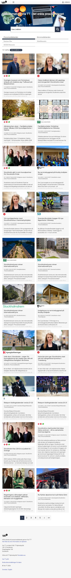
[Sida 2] (26, 518)
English (10, 569)
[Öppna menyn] (14, 2)
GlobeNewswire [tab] (41, 41)
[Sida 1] (22, 518)
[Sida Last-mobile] (49, 518)
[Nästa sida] (44, 518)
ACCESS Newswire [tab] (9, 45)
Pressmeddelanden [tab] (11, 37)
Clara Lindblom (16, 50)
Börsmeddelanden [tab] (43, 37)
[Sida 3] (31, 518)
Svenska (4, 569)
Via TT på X (5, 559)
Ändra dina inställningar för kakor (12, 562)
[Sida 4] (35, 518)
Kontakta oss (22, 555)
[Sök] (33, 29)
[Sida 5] (40, 518)
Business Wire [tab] (8, 41)
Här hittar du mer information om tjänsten (14, 541)
